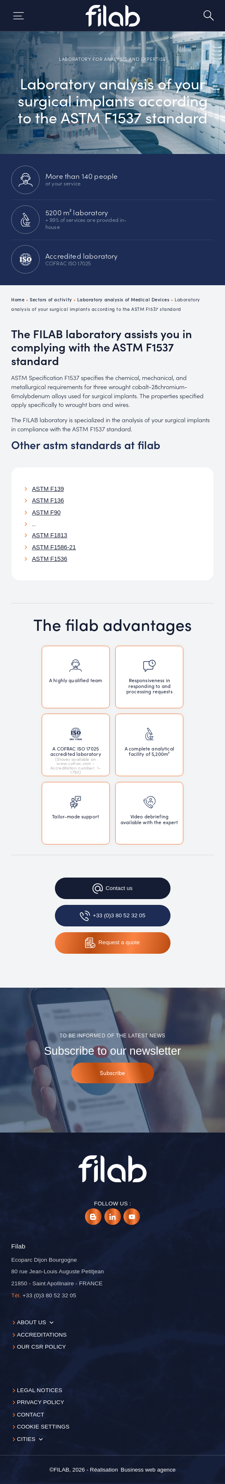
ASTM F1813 (49, 535)
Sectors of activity (51, 299)
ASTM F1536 (49, 559)
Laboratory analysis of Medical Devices (123, 299)
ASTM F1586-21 (54, 547)
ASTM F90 (46, 512)
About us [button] (31, 1322)
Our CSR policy (41, 1347)
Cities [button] (26, 1439)
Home (17, 299)
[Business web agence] (148, 1470)
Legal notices (39, 1390)
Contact (30, 1415)
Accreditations (42, 1335)
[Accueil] (112, 15)
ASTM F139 (48, 489)
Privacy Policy (40, 1402)
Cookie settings (43, 1427)
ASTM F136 (48, 500)
